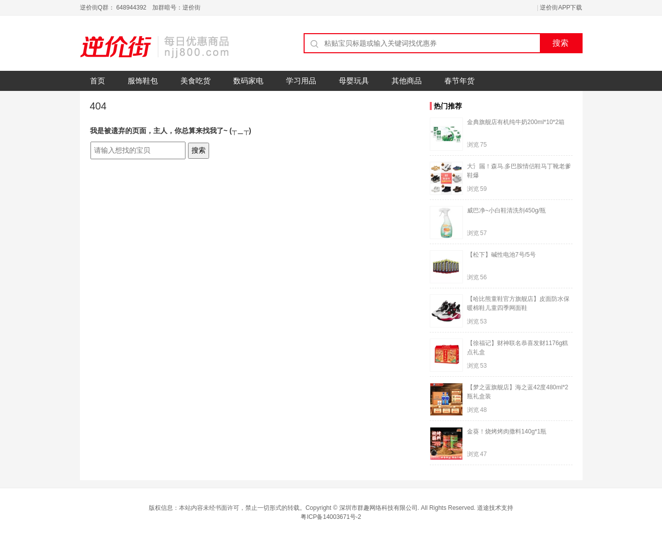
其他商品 (407, 80)
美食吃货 (195, 80)
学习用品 (301, 80)
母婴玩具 (354, 80)
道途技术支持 (495, 507)
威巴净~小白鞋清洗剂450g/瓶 (506, 210)
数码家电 (248, 80)
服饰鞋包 (143, 80)
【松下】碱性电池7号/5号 (501, 254)
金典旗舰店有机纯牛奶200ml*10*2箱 (515, 122)
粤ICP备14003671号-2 (331, 516)
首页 (97, 80)
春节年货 (459, 80)
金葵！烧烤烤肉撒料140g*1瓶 (506, 431)
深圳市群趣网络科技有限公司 (378, 507)
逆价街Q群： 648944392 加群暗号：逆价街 (140, 7)
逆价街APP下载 (561, 7)
